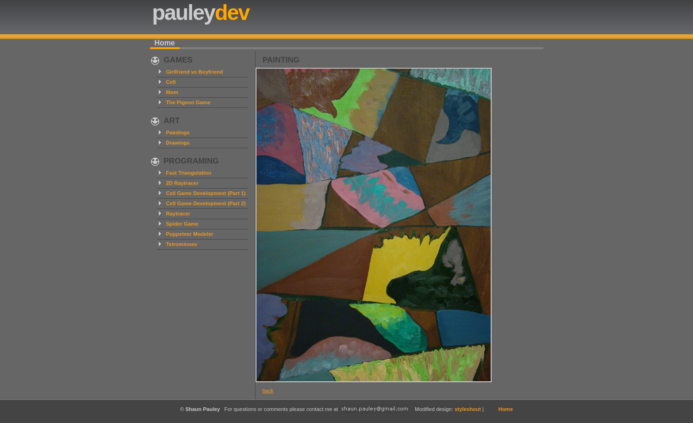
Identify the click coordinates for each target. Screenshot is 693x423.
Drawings (178, 142)
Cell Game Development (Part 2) (206, 203)
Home (165, 43)
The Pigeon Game (188, 102)
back (268, 390)
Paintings (178, 132)
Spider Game (182, 224)
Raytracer (178, 213)
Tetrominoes (181, 244)
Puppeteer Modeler (189, 234)
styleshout (468, 409)
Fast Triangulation (189, 173)
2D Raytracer (182, 183)
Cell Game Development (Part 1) (206, 193)
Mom (172, 92)
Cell (171, 82)
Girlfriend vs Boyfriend (194, 72)
